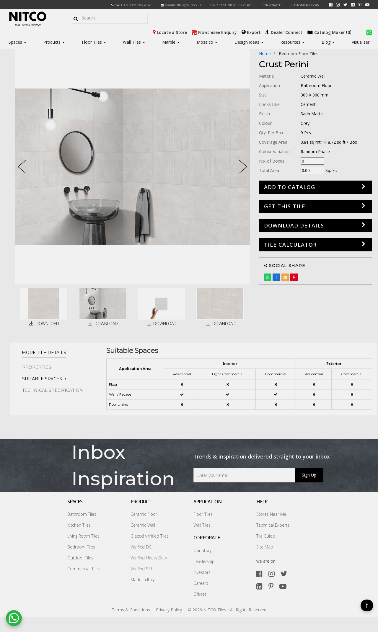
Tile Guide (265, 536)
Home (265, 53)
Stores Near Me (271, 514)
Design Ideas (248, 42)
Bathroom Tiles (81, 514)
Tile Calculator (290, 244)
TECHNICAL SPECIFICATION (52, 390)
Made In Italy (142, 579)
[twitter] (345, 4)
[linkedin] (353, 4)
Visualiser (360, 42)
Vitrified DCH (142, 547)
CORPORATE (271, 5)
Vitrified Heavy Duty (149, 558)
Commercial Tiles (83, 569)
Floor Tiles (94, 42)
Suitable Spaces (42, 379)
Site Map (264, 547)
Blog (328, 42)
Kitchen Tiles (79, 525)
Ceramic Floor (144, 514)
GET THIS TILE (284, 206)
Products (52, 42)
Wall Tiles (134, 42)
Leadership (204, 561)
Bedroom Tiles (81, 547)
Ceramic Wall (143, 525)
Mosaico (207, 42)
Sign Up (309, 475)
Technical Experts (272, 525)
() (330, 32)
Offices (200, 594)
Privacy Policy (169, 610)
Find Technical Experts (231, 5)
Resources (292, 42)
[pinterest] (360, 4)
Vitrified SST (142, 569)
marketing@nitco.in (181, 5)
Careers (200, 583)
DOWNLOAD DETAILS (294, 225)
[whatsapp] (369, 32)
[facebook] (331, 4)
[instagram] (338, 4)
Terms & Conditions (131, 610)
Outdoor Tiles (80, 558)
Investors (202, 572)
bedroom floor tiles (298, 53)
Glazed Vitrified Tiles (150, 536)
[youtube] (367, 4)
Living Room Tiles (83, 536)
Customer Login (305, 5)
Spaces (15, 42)
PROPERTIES (36, 367)
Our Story (202, 550)
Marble (171, 42)
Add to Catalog (289, 187)
